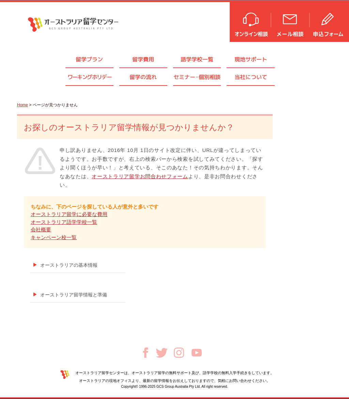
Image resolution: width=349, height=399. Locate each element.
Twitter (162, 353)
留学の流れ (143, 77)
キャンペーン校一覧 (54, 237)
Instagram (179, 353)
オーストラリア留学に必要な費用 (69, 214)
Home (22, 105)
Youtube (197, 353)
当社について (250, 77)
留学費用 (143, 59)
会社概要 (41, 229)
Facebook (145, 353)
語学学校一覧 (197, 59)
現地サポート (250, 59)
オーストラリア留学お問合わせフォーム (140, 176)
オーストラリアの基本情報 (68, 265)
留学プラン (89, 59)
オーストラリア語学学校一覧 (64, 222)
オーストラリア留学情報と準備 (73, 294)
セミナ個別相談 (197, 77)
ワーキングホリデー (89, 77)
